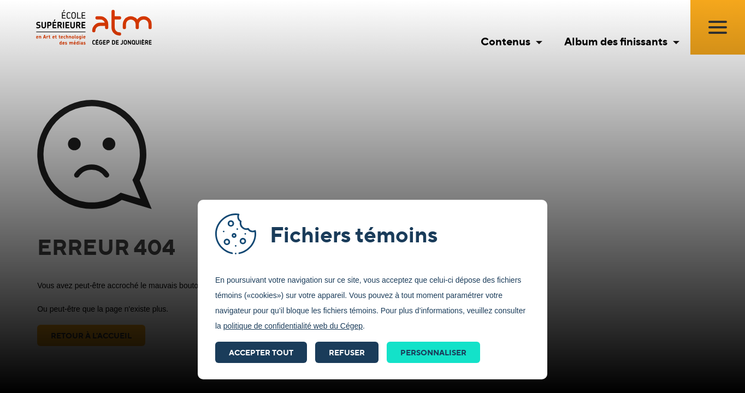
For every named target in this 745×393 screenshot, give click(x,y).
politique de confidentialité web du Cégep (293, 325)
